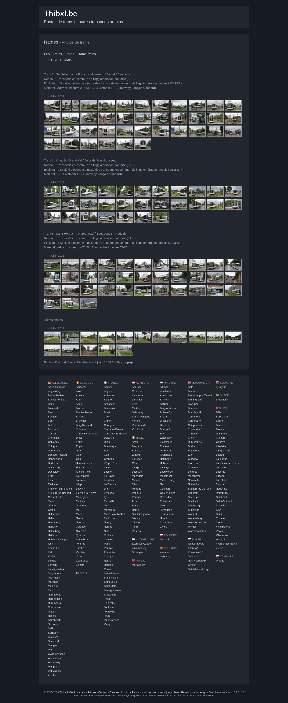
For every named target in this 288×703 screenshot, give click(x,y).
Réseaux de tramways (194, 692)
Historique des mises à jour (155, 692)
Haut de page (125, 362)
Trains (57, 54)
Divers (68, 59)
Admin (81, 692)
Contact (102, 692)
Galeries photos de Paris (123, 692)
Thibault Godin (67, 692)
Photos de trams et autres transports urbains (83, 22)
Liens (176, 692)
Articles (92, 692)
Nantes (51, 42)
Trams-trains (86, 54)
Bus (47, 54)
